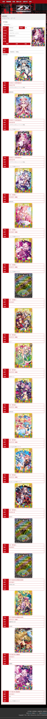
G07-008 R (11, 582)
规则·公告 (18, 1)
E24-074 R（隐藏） (13, 442)
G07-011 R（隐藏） (13, 619)
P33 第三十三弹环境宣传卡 (15, 82)
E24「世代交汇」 (13, 334)
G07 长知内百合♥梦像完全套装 (16, 580)
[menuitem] (3, 1)
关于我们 (30, 711)
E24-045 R (11, 547)
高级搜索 (8, 1)
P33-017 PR (12, 85)
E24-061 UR (12, 512)
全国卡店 (25, 1)
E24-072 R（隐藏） (13, 337)
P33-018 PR (12, 122)
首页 (4, 1)
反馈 (30, 1)
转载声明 (40, 711)
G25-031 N (11, 656)
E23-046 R (11, 302)
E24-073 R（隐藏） (13, 477)
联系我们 (35, 711)
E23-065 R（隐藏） (13, 197)
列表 (14, 1)
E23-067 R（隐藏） (13, 267)
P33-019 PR (12, 159)
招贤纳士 (45, 711)
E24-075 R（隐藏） (13, 407)
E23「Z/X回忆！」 (13, 194)
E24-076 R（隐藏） (13, 372)
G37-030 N (11, 694)
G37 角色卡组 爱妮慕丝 (14, 691)
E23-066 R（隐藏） (13, 232)
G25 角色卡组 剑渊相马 (14, 654)
